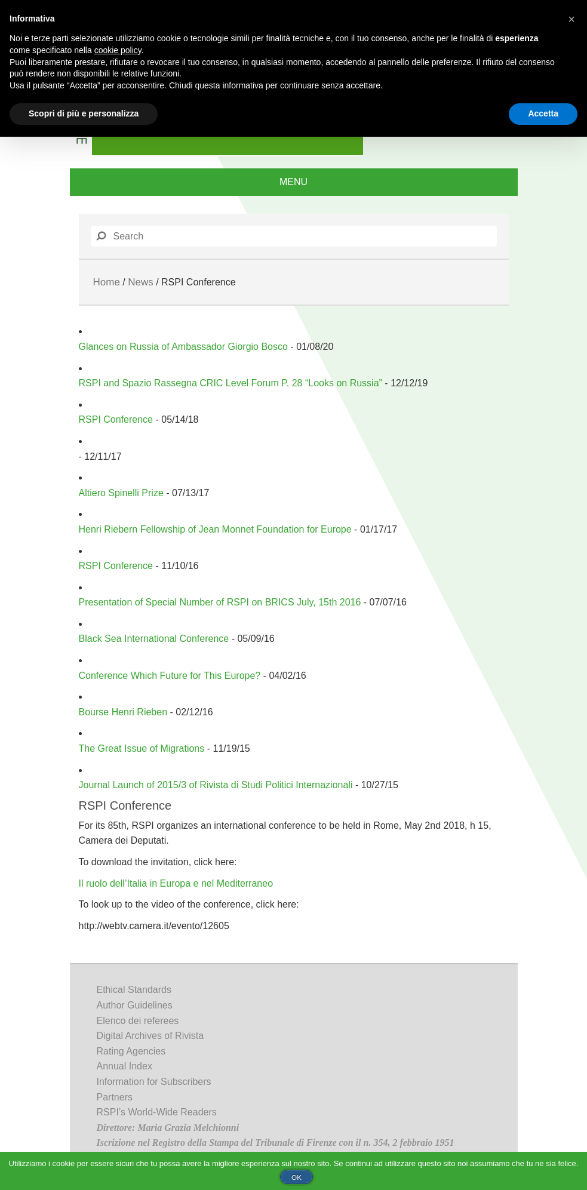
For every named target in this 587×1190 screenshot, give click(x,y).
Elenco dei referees (138, 1021)
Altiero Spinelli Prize (121, 493)
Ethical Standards (134, 990)
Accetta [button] (543, 113)
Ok (296, 1177)
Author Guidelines (135, 1005)
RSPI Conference (116, 419)
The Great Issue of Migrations (142, 748)
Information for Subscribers (154, 1082)
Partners (115, 1097)
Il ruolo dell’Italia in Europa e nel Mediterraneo (176, 883)
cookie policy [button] (118, 50)
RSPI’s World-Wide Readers (157, 1112)
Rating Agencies (131, 1051)
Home (106, 282)
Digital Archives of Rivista (150, 1036)
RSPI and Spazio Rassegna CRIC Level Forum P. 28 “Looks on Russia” (230, 383)
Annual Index (124, 1066)
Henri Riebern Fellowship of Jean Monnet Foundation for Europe (215, 529)
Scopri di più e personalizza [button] (84, 113)
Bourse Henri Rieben (123, 712)
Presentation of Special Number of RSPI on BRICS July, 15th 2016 (220, 602)
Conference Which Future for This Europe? (170, 676)
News (140, 282)
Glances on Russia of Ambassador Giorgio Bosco (183, 347)
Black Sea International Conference (154, 639)
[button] (571, 19)
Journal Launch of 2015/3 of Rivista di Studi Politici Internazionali (216, 785)
